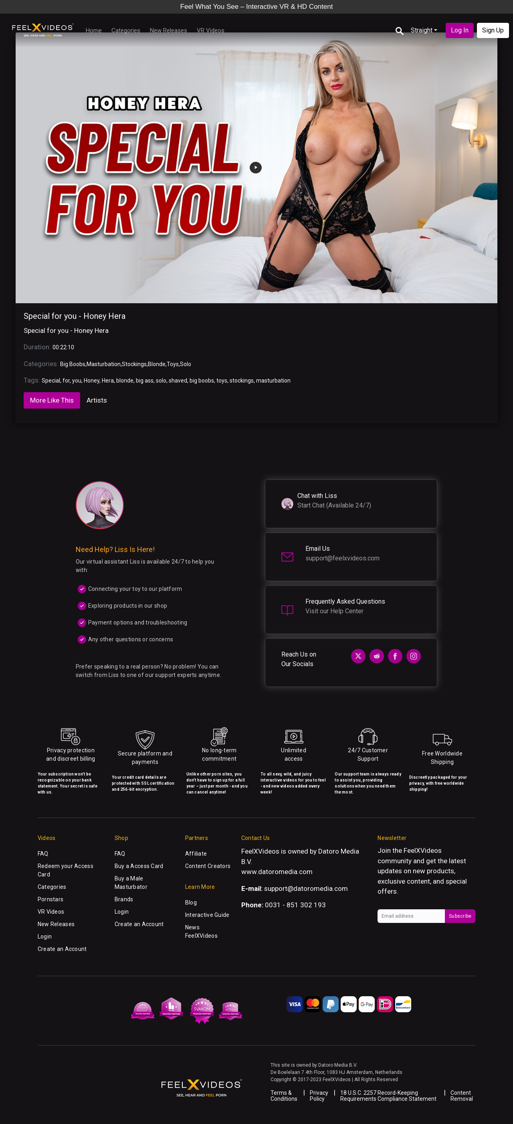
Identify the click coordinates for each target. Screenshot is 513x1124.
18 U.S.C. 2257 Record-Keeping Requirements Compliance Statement (388, 1096)
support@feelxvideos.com (342, 558)
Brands (124, 899)
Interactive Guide (207, 915)
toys (221, 380)
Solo (185, 364)
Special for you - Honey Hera (74, 316)
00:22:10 (63, 347)
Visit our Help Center (334, 611)
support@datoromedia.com (306, 888)
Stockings (134, 364)
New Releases (168, 30)
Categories (125, 30)
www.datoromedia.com (277, 872)
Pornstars (51, 899)
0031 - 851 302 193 (295, 905)
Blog (191, 902)
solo (161, 380)
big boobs (202, 380)
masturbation (273, 380)
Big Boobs (72, 364)
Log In (460, 30)
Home (94, 30)
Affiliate (196, 853)
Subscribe (460, 916)
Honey (91, 380)
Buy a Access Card (139, 866)
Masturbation (104, 364)
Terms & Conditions (284, 1096)
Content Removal (461, 1096)
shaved (178, 380)
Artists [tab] (97, 400)
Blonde (157, 364)
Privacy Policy (319, 1096)
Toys (173, 364)
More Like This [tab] (52, 400)
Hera (108, 380)
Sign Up (493, 30)
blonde (124, 380)
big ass (144, 380)
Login (45, 936)
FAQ (43, 853)
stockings (242, 380)
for (66, 380)
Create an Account (62, 949)
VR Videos (210, 30)
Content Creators (207, 866)
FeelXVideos (423, 850)
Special (51, 380)
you (76, 380)
